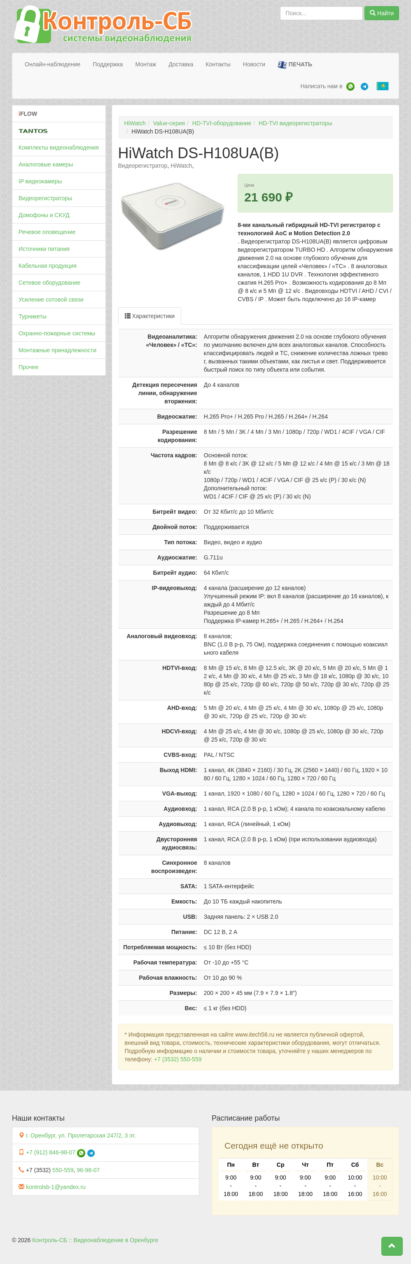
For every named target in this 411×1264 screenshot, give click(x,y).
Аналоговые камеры (46, 164)
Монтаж (145, 64)
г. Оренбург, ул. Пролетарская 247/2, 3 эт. (81, 1135)
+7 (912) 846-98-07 (50, 1152)
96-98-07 (88, 1170)
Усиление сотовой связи (51, 299)
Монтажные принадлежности (57, 350)
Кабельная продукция (48, 265)
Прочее (28, 367)
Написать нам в (321, 86)
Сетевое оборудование (49, 282)
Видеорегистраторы (45, 198)
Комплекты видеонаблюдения (59, 147)
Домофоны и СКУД (44, 215)
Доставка (180, 64)
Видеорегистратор (143, 165)
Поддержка (108, 64)
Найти (382, 13)
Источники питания (44, 249)
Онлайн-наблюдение (52, 64)
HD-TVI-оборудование (221, 123)
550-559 (62, 1170)
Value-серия (169, 123)
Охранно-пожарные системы (57, 333)
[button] (392, 1246)
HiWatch (135, 123)
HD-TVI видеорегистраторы (295, 123)
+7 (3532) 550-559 (178, 1059)
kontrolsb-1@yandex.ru (56, 1187)
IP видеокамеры (40, 181)
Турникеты (33, 316)
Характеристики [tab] (150, 316)
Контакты (218, 64)
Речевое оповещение (47, 232)
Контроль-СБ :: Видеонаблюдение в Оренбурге (95, 1240)
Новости (254, 64)
